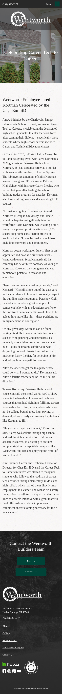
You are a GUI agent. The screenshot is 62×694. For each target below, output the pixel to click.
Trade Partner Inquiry (13, 647)
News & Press (9, 640)
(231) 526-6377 (10, 4)
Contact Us (31, 571)
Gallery (6, 633)
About (5, 626)
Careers (31, 561)
